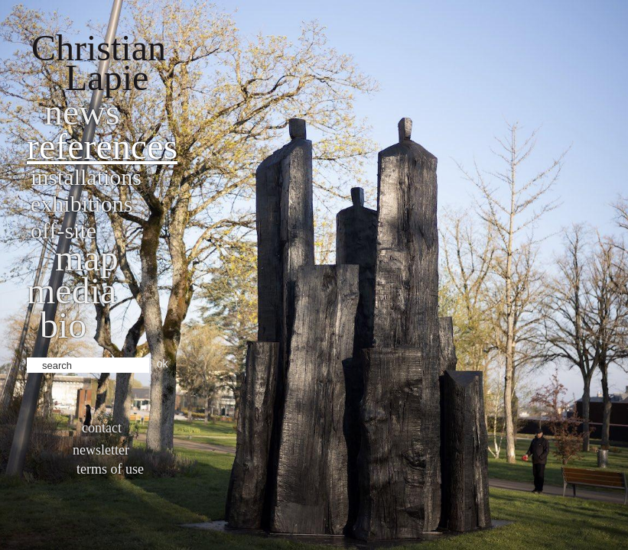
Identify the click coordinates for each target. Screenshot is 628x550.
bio (63, 325)
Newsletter (101, 450)
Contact (102, 427)
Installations (86, 176)
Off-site (63, 230)
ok (162, 364)
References (102, 146)
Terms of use (110, 469)
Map (87, 258)
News (82, 112)
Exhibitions (81, 203)
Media (71, 290)
